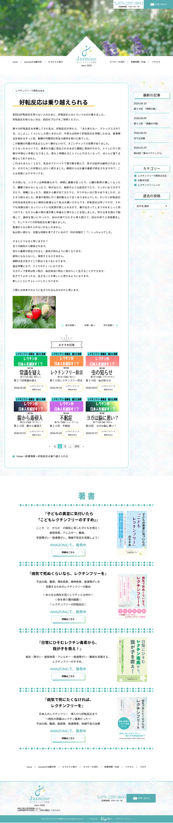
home (15, 62)
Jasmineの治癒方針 (33, 62)
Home (19, 456)
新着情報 (30, 456)
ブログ (143, 767)
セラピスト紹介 (55, 62)
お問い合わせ (159, 4)
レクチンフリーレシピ (149, 185)
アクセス (156, 62)
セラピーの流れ (117, 62)
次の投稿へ (109, 325)
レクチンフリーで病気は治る (152, 175)
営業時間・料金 (138, 62)
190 (76, 446)
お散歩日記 (143, 180)
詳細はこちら (68, 552)
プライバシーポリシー (124, 819)
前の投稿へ (70, 325)
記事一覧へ (90, 325)
